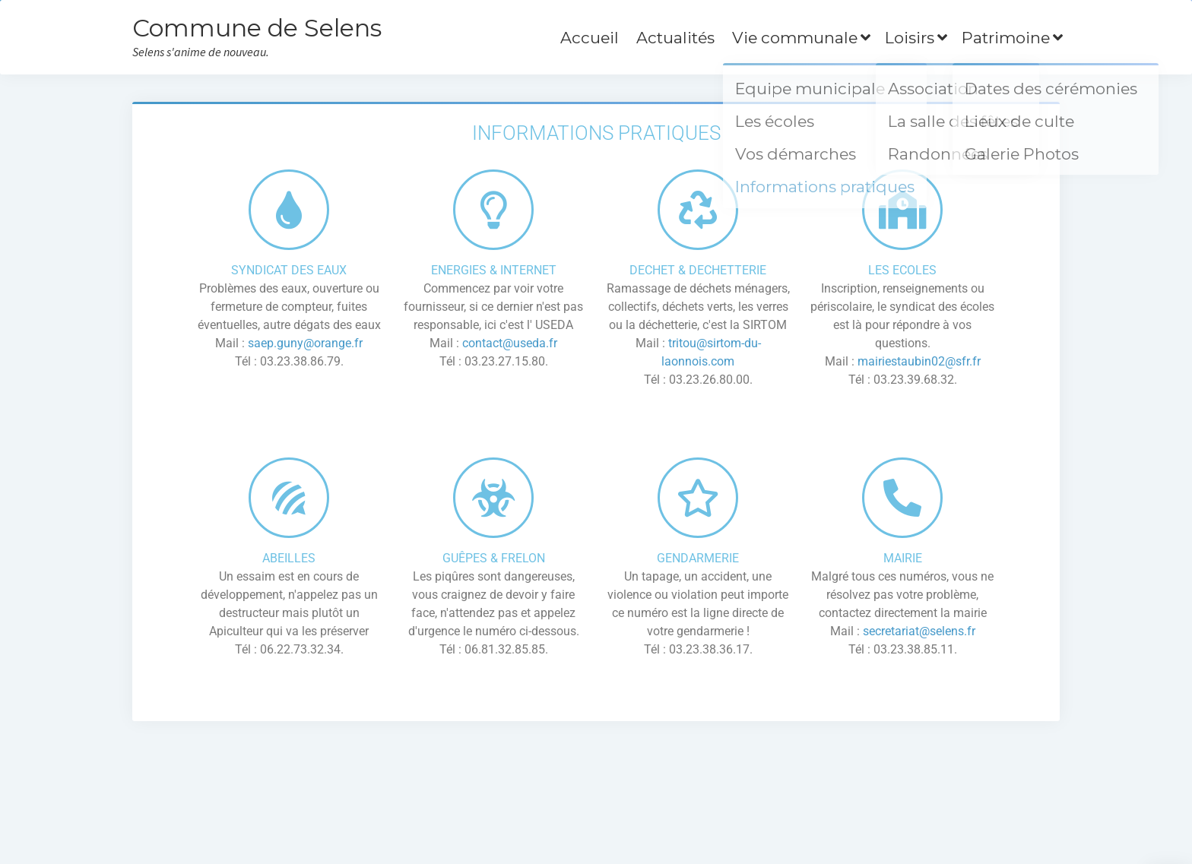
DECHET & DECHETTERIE (697, 270)
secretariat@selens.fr (919, 631)
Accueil (589, 37)
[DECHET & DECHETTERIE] (698, 209)
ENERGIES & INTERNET (493, 270)
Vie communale (795, 37)
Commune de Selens (257, 28)
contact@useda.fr (508, 343)
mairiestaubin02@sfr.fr (919, 361)
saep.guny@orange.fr (305, 343)
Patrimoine (1006, 37)
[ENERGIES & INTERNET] (493, 209)
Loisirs (909, 37)
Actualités (675, 37)
